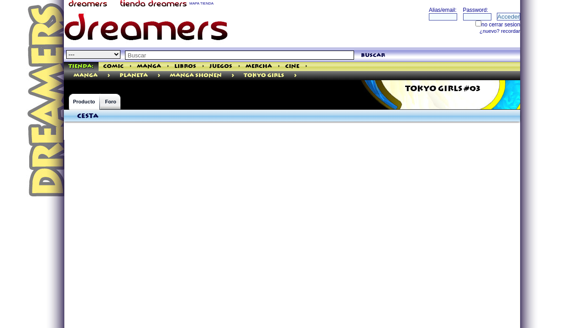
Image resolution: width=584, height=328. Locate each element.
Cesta (88, 116)
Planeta (134, 75)
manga (85, 75)
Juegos (220, 66)
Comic (113, 66)
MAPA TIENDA (201, 3)
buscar (373, 55)
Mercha (258, 66)
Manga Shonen (196, 75)
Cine (292, 66)
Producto (84, 101)
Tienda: (81, 66)
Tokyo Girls (264, 75)
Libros (185, 66)
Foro (110, 101)
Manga (149, 66)
